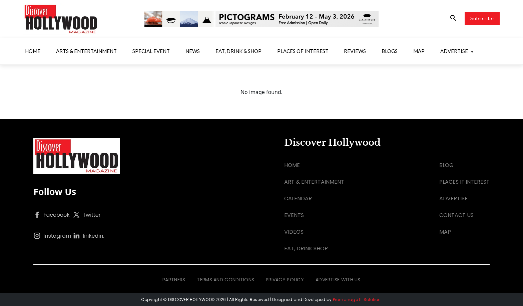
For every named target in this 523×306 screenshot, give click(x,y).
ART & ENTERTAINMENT (314, 182)
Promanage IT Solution (357, 299)
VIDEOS (294, 232)
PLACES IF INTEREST (464, 182)
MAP (445, 232)
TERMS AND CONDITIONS (225, 279)
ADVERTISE (453, 198)
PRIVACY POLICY (285, 279)
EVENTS (294, 215)
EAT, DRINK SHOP (306, 248)
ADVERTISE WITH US (338, 279)
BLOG (446, 165)
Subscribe (482, 18)
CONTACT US (456, 215)
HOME (292, 165)
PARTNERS (173, 279)
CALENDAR (298, 198)
